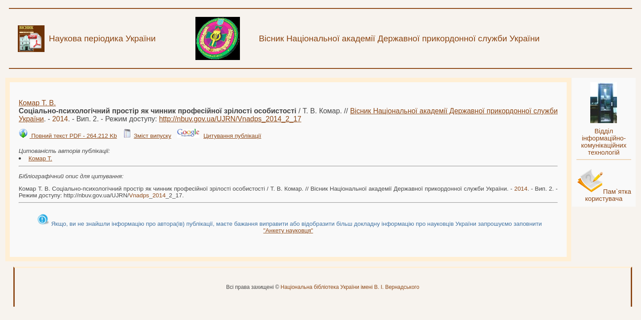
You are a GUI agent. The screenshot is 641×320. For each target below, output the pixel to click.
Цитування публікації (232, 135)
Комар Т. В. (37, 103)
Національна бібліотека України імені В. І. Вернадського (349, 287)
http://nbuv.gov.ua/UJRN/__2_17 (230, 119)
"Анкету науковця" (288, 230)
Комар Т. (40, 158)
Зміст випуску (152, 135)
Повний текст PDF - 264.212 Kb (73, 135)
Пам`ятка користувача (608, 195)
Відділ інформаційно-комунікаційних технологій (603, 142)
